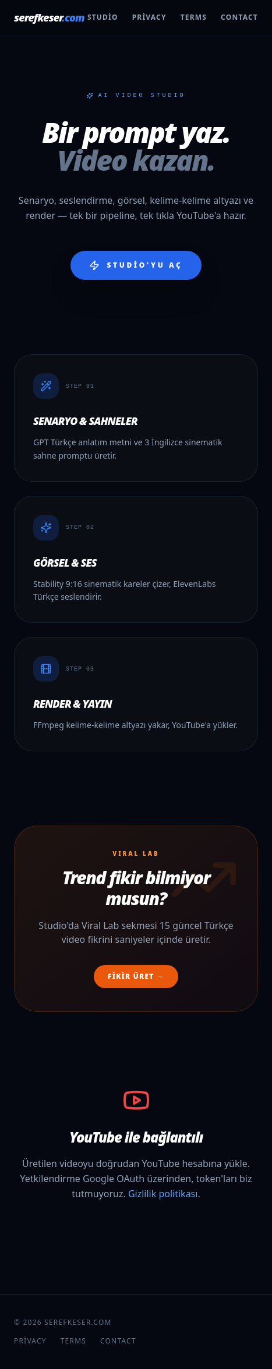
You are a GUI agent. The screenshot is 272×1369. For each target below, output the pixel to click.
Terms (194, 17)
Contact (239, 17)
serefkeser (49, 17)
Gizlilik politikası (163, 1193)
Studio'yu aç (135, 265)
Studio (102, 17)
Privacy (149, 17)
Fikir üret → (136, 976)
